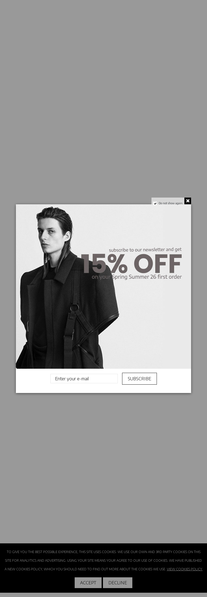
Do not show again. (171, 203)
